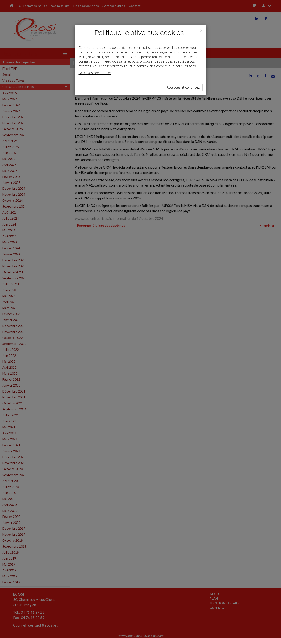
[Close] (201, 30)
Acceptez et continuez (183, 87)
